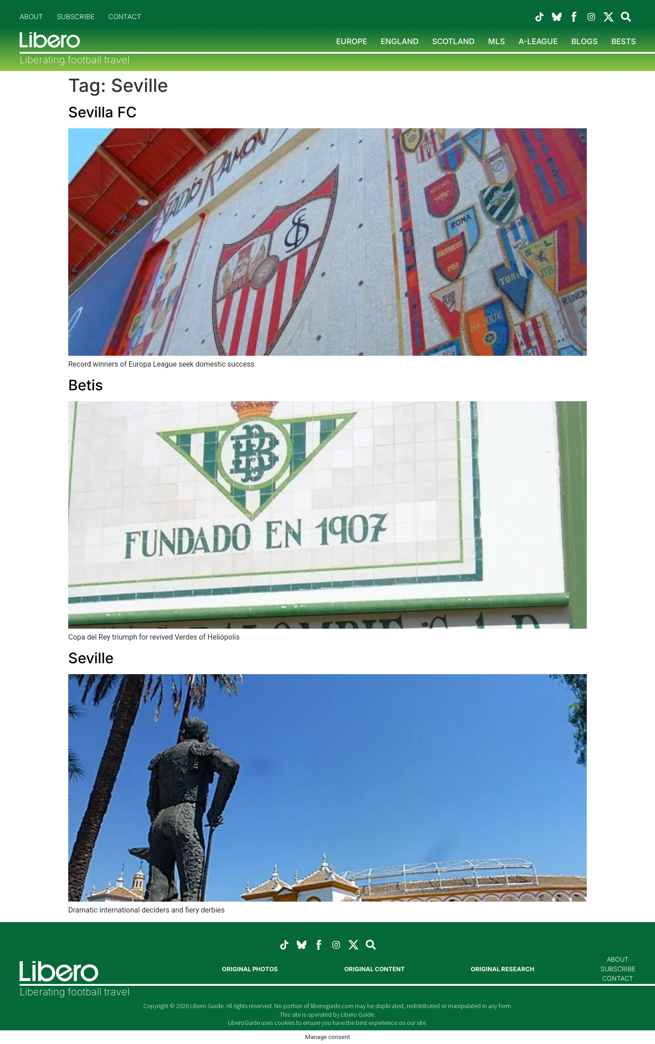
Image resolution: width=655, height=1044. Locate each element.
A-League (538, 41)
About (31, 16)
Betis (85, 385)
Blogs (584, 41)
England (399, 41)
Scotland (453, 41)
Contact (124, 16)
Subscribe (76, 16)
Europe (351, 41)
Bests (623, 41)
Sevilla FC (102, 112)
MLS (496, 41)
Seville (91, 658)
